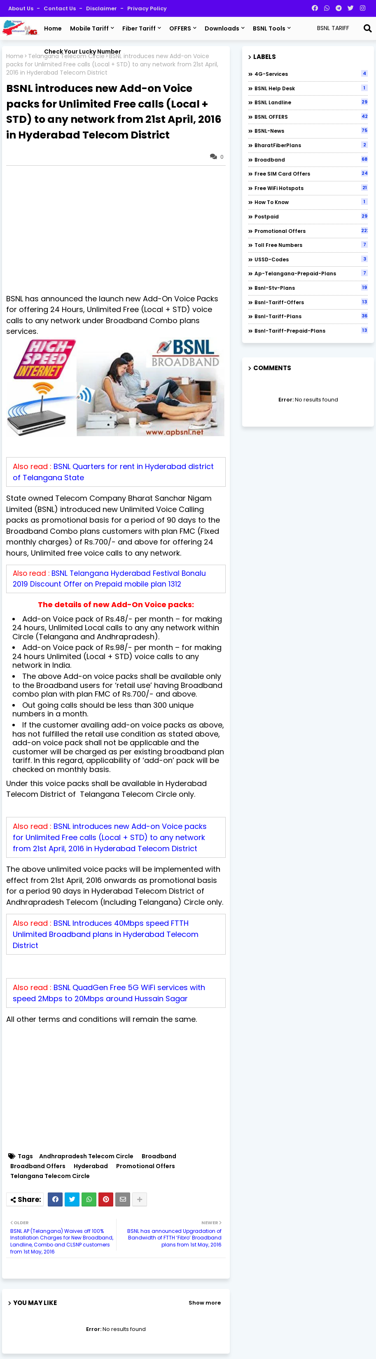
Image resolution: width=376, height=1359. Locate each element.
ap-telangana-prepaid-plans (311, 273)
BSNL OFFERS (311, 116)
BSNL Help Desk (311, 88)
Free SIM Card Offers (311, 173)
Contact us (60, 8)
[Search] (368, 28)
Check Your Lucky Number (82, 51)
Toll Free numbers (311, 245)
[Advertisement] (120, 229)
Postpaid (311, 216)
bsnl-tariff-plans (311, 316)
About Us (21, 8)
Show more (205, 1303)
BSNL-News (311, 130)
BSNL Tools (269, 28)
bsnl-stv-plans (311, 287)
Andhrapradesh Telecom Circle (86, 1156)
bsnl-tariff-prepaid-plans (311, 330)
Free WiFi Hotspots (311, 188)
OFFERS (180, 28)
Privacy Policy (147, 8)
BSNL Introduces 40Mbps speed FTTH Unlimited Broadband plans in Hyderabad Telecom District (106, 934)
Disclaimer (102, 8)
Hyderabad (91, 1166)
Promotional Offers (145, 1166)
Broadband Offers (37, 1166)
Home (53, 28)
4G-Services (311, 73)
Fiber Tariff (139, 28)
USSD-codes (311, 259)
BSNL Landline (311, 102)
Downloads (222, 28)
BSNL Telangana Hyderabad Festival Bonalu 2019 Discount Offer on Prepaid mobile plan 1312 (109, 578)
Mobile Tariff (89, 28)
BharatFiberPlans (311, 145)
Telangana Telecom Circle (50, 1176)
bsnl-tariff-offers (311, 302)
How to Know (311, 202)
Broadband (159, 1156)
